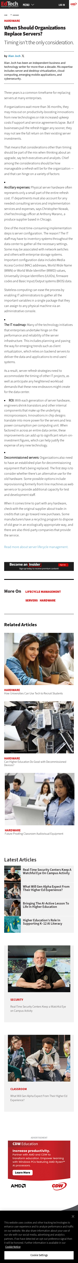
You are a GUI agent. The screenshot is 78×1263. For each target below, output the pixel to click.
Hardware (16, 15)
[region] (39, 1237)
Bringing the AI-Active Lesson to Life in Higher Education (46, 905)
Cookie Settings (39, 1255)
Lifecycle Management (43, 592)
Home (5, 15)
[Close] (73, 1216)
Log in (62, 4)
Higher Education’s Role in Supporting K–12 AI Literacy (42, 922)
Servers (31, 600)
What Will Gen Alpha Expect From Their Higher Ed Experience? (46, 888)
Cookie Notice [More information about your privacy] (12, 1247)
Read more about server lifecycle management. (36, 547)
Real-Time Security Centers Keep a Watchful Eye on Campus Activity (47, 871)
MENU (26, 4)
